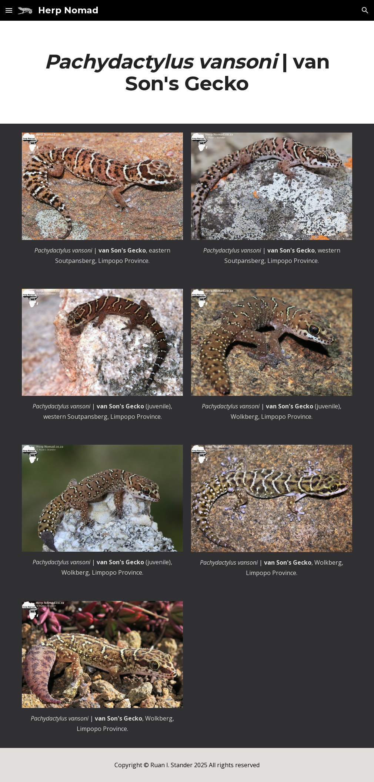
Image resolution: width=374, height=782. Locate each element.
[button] (9, 10)
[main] (187, 72)
